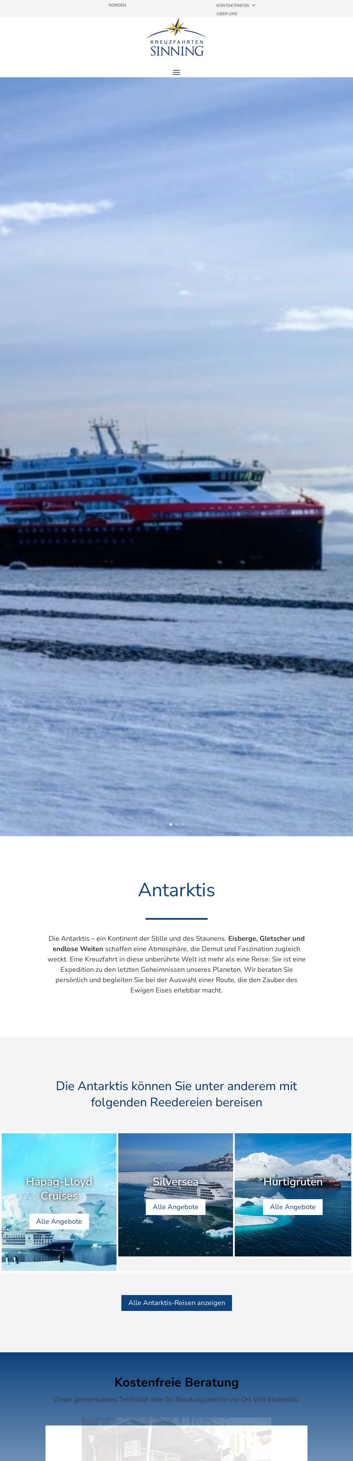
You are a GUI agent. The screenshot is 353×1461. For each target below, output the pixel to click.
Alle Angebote (59, 1223)
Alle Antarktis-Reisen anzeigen (176, 1302)
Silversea (176, 1183)
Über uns (226, 14)
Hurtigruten (293, 1183)
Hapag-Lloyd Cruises (59, 1190)
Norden (117, 5)
